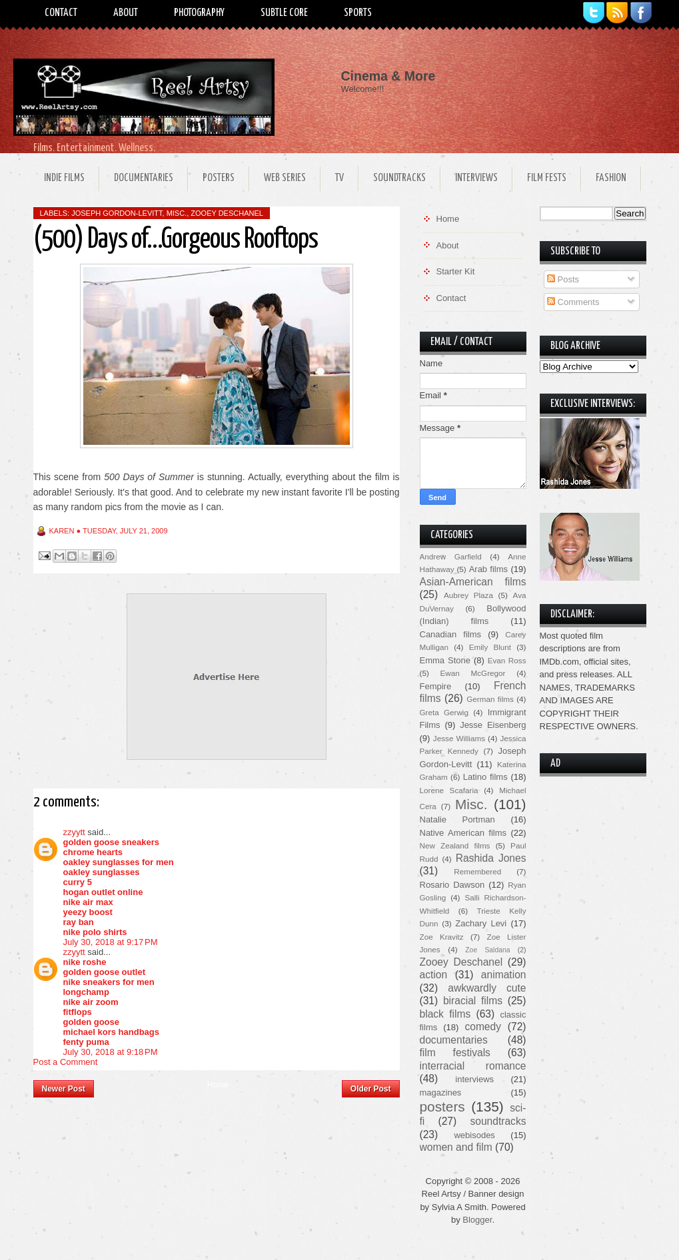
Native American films (463, 833)
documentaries (454, 1040)
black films (445, 1014)
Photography (199, 13)
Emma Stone (445, 660)
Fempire (436, 686)
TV (339, 178)
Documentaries (143, 178)
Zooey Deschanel (227, 213)
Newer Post (63, 1089)
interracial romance (473, 1066)
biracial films (472, 1000)
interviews (474, 1079)
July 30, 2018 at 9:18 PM (110, 1052)
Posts (563, 279)
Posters (219, 178)
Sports (358, 13)
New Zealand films (455, 845)
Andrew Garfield (451, 556)
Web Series (285, 178)
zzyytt (74, 832)
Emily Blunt (490, 647)
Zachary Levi (480, 923)
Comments (573, 302)
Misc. (177, 213)
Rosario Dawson (452, 885)
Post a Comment (65, 1062)
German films (490, 699)
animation (503, 974)
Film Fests (546, 178)
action (434, 974)
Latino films (485, 777)
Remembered (477, 871)
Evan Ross (507, 660)
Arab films (488, 569)
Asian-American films (473, 581)
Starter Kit (455, 271)
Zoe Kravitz (442, 936)
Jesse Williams (459, 738)
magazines (441, 1093)
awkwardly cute (487, 988)
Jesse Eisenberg (493, 725)
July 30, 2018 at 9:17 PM (110, 942)
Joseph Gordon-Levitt (116, 213)
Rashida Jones (491, 858)
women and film (456, 1147)
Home (218, 1085)
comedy (482, 1026)
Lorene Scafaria (449, 790)
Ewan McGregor (473, 673)
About (125, 13)
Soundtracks (399, 178)
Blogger (477, 1220)
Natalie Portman (457, 819)
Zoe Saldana (487, 950)
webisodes (474, 1135)
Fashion (611, 178)
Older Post (370, 1089)
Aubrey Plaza (468, 595)
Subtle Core (284, 13)
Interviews (476, 178)
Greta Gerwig (444, 712)
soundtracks (498, 1121)
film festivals (455, 1052)
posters (442, 1106)
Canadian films (451, 634)
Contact (61, 13)
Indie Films (64, 178)
